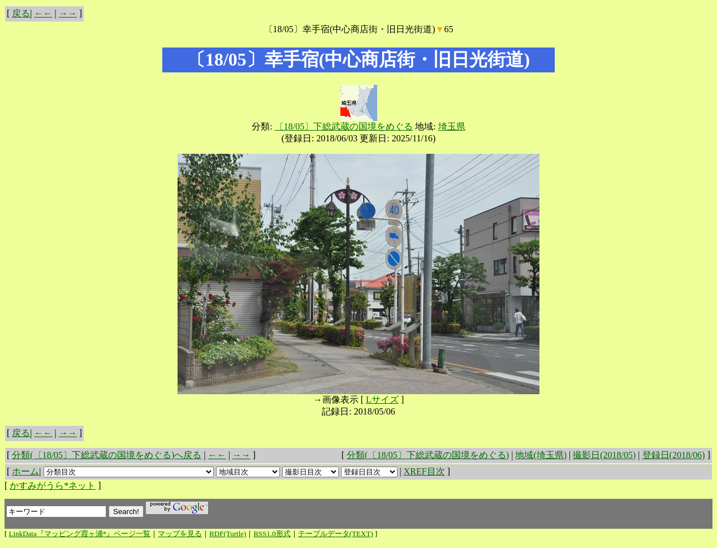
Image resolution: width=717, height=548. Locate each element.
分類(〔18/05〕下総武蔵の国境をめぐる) (428, 455)
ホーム (25, 471)
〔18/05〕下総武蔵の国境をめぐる (344, 126)
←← (43, 13)
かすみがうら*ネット (53, 485)
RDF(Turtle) (227, 533)
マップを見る (180, 533)
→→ (68, 13)
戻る (21, 13)
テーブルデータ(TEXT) (335, 533)
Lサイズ (382, 399)
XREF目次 (424, 471)
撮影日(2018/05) (604, 455)
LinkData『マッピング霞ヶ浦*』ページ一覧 (80, 533)
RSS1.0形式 (271, 533)
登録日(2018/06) (673, 455)
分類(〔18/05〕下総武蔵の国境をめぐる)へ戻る (106, 455)
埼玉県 (451, 126)
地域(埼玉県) (541, 455)
